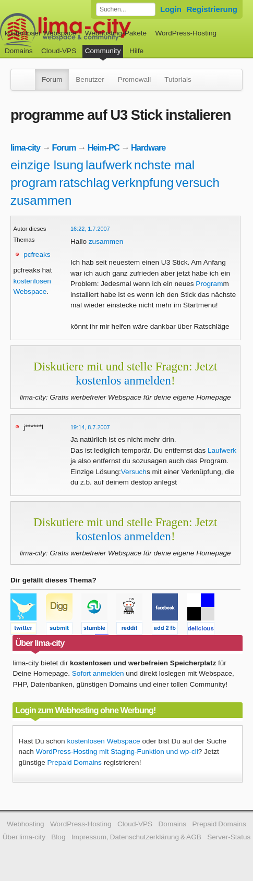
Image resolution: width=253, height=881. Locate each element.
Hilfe (136, 51)
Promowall (134, 79)
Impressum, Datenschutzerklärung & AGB (136, 837)
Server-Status (228, 837)
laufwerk (109, 165)
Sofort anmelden (98, 673)
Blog (58, 837)
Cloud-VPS (58, 51)
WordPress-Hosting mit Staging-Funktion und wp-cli (117, 751)
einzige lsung (46, 165)
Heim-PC (103, 147)
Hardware (148, 147)
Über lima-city (24, 837)
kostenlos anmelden (123, 380)
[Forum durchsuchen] (125, 9)
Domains (19, 51)
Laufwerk (222, 450)
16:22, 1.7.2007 (90, 229)
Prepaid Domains (74, 762)
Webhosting (25, 824)
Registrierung (212, 9)
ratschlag (84, 183)
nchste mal (164, 165)
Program (209, 284)
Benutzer (90, 79)
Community (103, 51)
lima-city (25, 147)
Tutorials (177, 79)
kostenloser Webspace (40, 33)
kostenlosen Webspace (103, 741)
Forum (52, 79)
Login (171, 9)
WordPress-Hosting (185, 33)
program (33, 183)
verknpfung (143, 183)
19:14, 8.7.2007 (90, 427)
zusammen (40, 200)
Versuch (134, 472)
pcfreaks (36, 254)
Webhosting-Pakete (116, 33)
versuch (198, 183)
